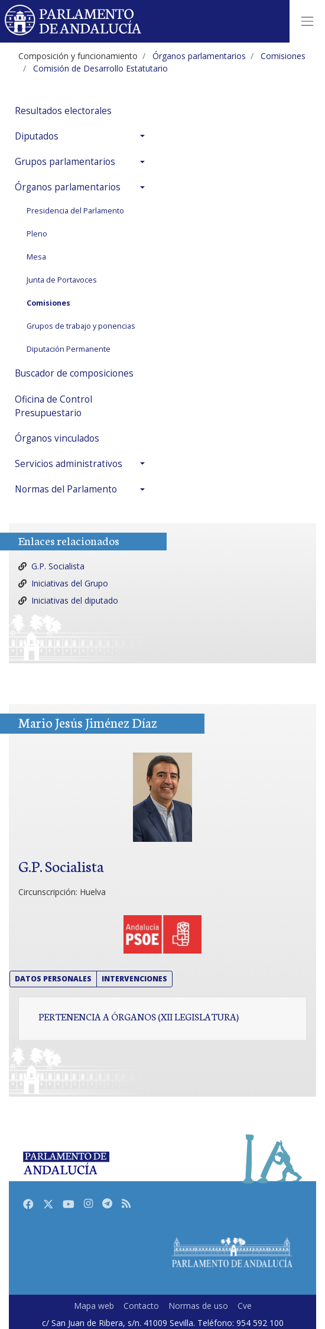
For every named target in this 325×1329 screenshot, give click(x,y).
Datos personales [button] (53, 979)
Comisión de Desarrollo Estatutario (100, 68)
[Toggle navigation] (307, 21)
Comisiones (48, 303)
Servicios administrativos (68, 464)
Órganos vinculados (57, 438)
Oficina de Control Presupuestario (53, 406)
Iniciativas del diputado (74, 600)
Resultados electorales (63, 111)
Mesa (36, 257)
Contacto (141, 1305)
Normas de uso (198, 1305)
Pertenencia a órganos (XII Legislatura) (138, 1016)
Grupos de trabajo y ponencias (81, 326)
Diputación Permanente (68, 349)
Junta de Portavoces (62, 280)
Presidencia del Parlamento (75, 211)
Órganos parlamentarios (68, 187)
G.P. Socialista (57, 566)
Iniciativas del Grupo (69, 583)
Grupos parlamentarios (65, 161)
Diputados (36, 136)
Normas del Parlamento (66, 489)
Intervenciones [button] (134, 979)
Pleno (37, 234)
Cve (245, 1305)
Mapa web (94, 1305)
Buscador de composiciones (74, 373)
